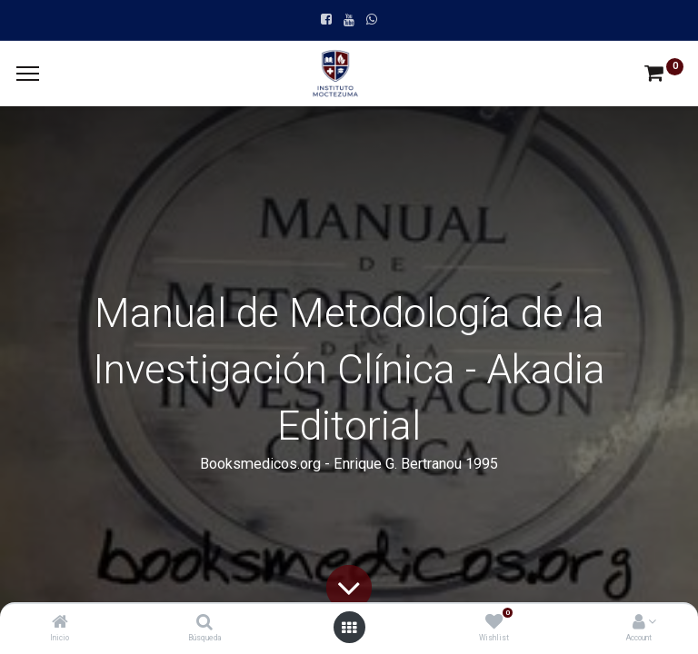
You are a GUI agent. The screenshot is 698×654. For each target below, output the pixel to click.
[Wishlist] (494, 623)
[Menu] (28, 73)
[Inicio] (60, 623)
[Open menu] (349, 628)
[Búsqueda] (204, 623)
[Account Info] (639, 623)
